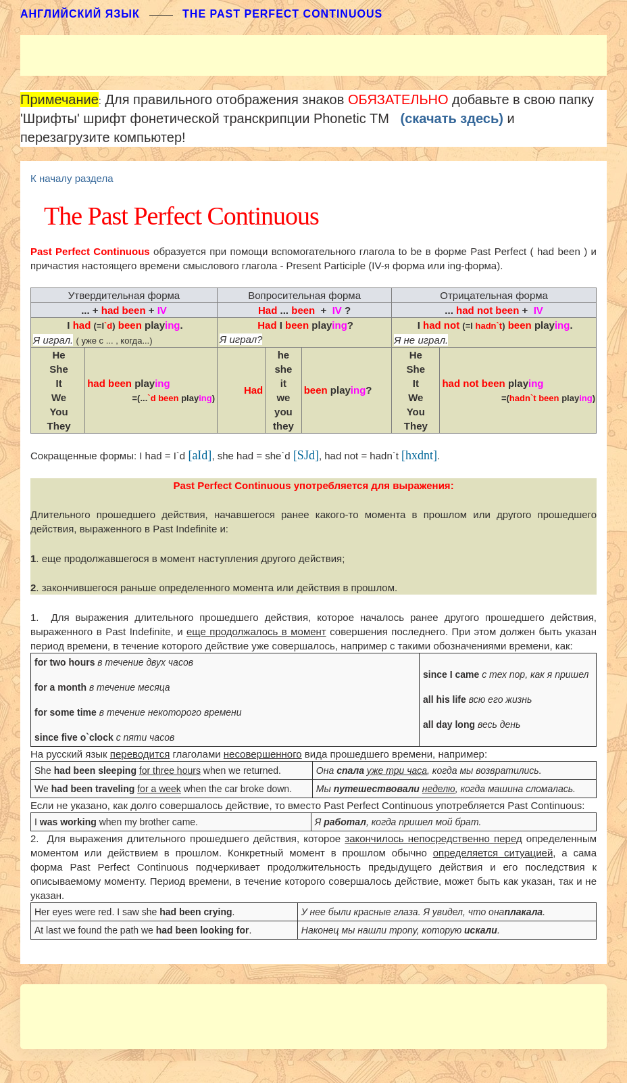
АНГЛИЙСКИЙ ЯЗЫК (80, 14)
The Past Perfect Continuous (282, 14)
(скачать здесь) (452, 118)
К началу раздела (72, 178)
